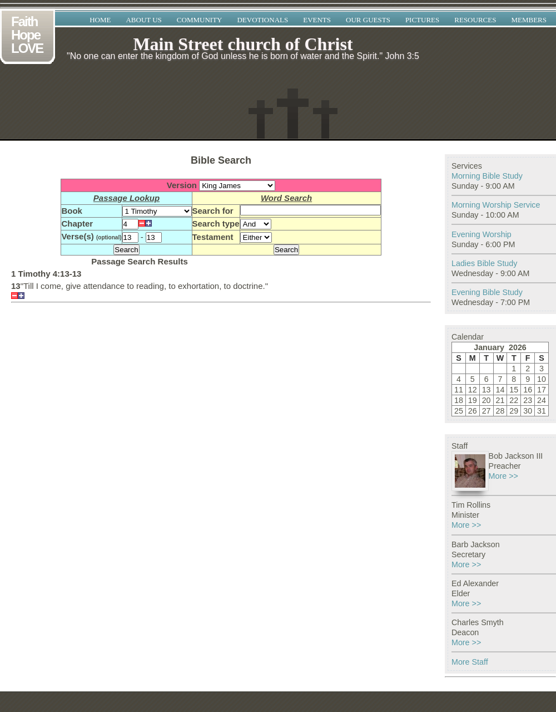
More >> (503, 476)
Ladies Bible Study (484, 263)
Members (529, 20)
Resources (475, 20)
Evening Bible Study (487, 292)
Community (199, 20)
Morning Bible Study (487, 175)
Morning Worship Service (495, 204)
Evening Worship (481, 234)
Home (100, 20)
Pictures (422, 20)
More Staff (469, 661)
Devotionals (262, 20)
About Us (143, 20)
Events (317, 20)
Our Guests (368, 20)
